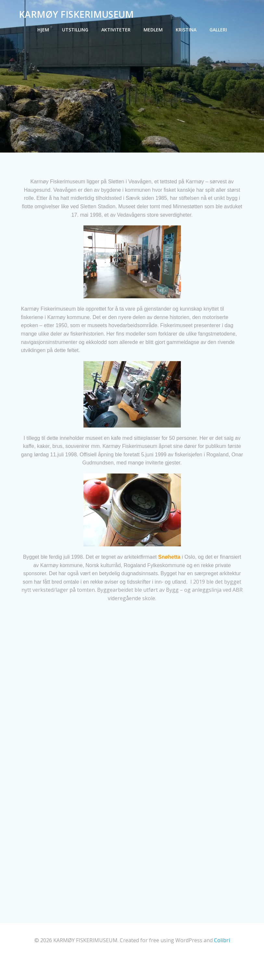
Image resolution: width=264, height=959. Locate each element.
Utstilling (75, 29)
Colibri (222, 941)
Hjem (43, 29)
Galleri (218, 29)
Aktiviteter (116, 29)
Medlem (153, 29)
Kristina (186, 29)
